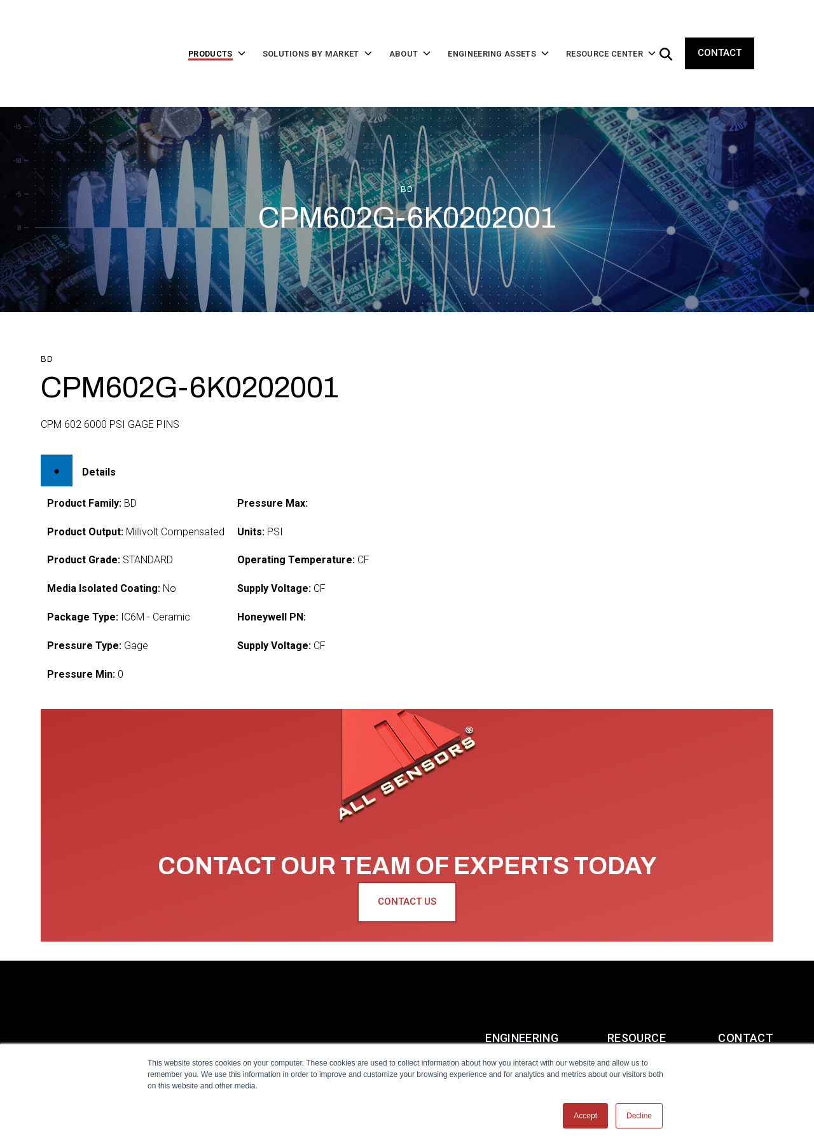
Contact (720, 33)
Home (57, 987)
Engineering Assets (521, 988)
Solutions (229, 987)
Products (135, 987)
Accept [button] (585, 1115)
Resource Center (636, 988)
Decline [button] (639, 1115)
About (313, 987)
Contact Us (407, 861)
